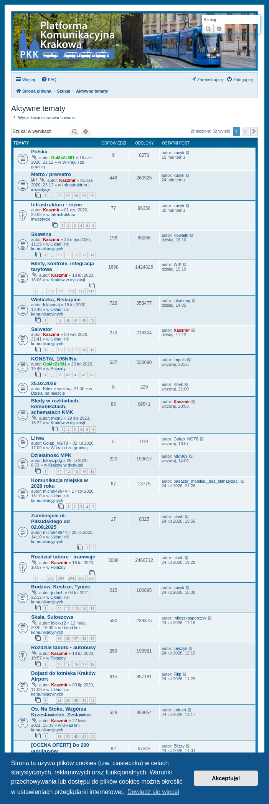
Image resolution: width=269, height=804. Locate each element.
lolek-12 (58, 623)
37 (76, 638)
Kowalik (180, 235)
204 (71, 578)
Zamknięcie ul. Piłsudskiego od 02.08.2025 (50, 521)
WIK (177, 264)
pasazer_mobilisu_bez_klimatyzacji (206, 481)
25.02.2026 (43, 383)
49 (92, 320)
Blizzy (179, 746)
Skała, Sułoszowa (52, 617)
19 (92, 349)
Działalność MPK (51, 455)
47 (76, 320)
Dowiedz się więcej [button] (153, 792)
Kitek (47, 388)
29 (84, 195)
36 (68, 638)
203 (61, 578)
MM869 (180, 456)
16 (68, 349)
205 (81, 578)
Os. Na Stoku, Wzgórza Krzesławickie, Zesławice (61, 712)
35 (59, 638)
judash (57, 592)
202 (50, 578)
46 (68, 320)
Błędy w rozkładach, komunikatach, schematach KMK (55, 406)
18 (84, 349)
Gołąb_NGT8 (55, 443)
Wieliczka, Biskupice (56, 299)
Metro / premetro (51, 174)
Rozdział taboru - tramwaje (63, 557)
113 (81, 291)
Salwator (41, 329)
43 (92, 374)
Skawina (41, 234)
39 (59, 374)
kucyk (178, 152)
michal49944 (55, 491)
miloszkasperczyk (189, 618)
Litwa (37, 438)
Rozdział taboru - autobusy (63, 647)
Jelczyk (180, 648)
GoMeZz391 (62, 157)
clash (178, 516)
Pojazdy (58, 368)
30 (92, 195)
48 (84, 320)
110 (50, 291)
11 (68, 254)
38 (84, 638)
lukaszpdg (52, 460)
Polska (39, 151)
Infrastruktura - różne (56, 205)
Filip (177, 674)
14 (92, 254)
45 (59, 320)
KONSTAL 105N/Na (53, 359)
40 (68, 374)
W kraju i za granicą (69, 447)
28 (76, 195)
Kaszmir (67, 180)
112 (71, 291)
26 (59, 195)
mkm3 (57, 418)
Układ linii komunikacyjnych (50, 246)
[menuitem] (48, 79)
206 (91, 578)
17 (76, 349)
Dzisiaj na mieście (48, 393)
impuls (179, 359)
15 (59, 349)
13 (84, 254)
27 (68, 195)
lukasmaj (51, 304)
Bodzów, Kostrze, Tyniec (60, 587)
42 (84, 374)
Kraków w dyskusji (68, 279)
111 (61, 291)
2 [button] (245, 131)
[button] (254, 131)
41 (76, 374)
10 (59, 254)
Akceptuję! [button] (226, 778)
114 (91, 291)
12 (76, 254)
